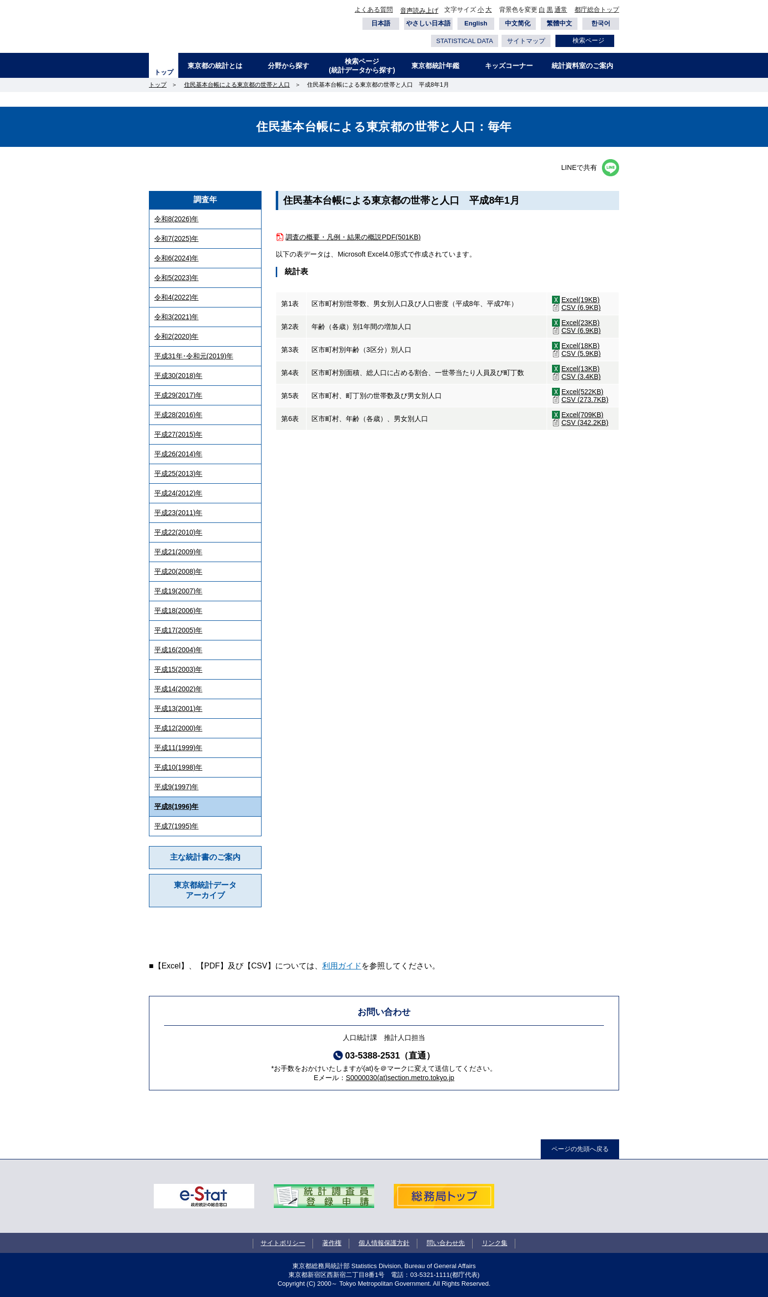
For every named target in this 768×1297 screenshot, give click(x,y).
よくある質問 (374, 9)
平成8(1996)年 (176, 806)
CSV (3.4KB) (580, 376)
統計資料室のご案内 (582, 66)
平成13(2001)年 (178, 708)
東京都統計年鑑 (435, 66)
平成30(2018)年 (178, 375)
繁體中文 (559, 23)
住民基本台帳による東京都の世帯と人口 (237, 84)
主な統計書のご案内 (205, 857)
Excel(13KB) (580, 369)
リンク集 (494, 1243)
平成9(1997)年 (176, 787)
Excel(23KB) (580, 323)
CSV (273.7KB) (584, 399)
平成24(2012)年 (178, 493)
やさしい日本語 (428, 23)
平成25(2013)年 (178, 473)
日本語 (380, 23)
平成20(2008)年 (178, 571)
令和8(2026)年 (176, 219)
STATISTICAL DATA (464, 41)
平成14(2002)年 (178, 689)
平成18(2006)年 (178, 610)
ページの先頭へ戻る (580, 1149)
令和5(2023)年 (176, 278)
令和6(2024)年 (176, 258)
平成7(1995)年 (176, 826)
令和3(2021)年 (176, 317)
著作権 (331, 1243)
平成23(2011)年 (178, 513)
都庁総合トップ (597, 9)
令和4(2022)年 (176, 297)
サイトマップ (526, 41)
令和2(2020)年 (176, 336)
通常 (560, 9)
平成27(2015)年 (178, 434)
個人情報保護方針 (384, 1243)
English (475, 23)
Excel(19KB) (580, 300)
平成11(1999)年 (178, 748)
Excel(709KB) (582, 415)
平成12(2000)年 (178, 728)
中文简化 (517, 23)
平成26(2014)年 (178, 454)
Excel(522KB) (582, 392)
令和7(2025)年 (176, 238)
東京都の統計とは (215, 66)
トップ (163, 72)
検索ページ (588, 40)
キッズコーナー (509, 66)
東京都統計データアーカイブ (205, 890)
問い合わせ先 (446, 1243)
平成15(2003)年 (178, 669)
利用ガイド (341, 966)
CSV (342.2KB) (584, 422)
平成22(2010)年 (178, 532)
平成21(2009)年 (178, 552)
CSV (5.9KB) (580, 353)
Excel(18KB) (580, 346)
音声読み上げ (419, 10)
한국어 (600, 23)
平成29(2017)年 (178, 395)
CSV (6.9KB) (580, 307)
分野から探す (288, 66)
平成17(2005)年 (178, 630)
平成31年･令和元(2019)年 (193, 356)
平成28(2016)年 (178, 415)
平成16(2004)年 (178, 650)
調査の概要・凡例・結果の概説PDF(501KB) (353, 237)
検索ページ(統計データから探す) (362, 65)
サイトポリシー (283, 1243)
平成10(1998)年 (178, 767)
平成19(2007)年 (178, 591)
